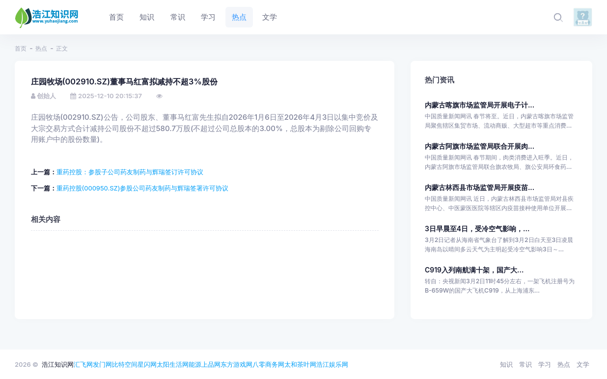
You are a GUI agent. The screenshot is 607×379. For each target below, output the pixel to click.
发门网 (102, 364)
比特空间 (125, 364)
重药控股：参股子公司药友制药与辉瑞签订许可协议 (129, 172)
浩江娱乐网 (332, 364)
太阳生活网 (173, 364)
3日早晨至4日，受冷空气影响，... (477, 228)
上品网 (211, 364)
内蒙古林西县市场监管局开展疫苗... (479, 187)
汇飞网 (83, 364)
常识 (525, 364)
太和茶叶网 (300, 364)
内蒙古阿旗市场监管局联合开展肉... (479, 146)
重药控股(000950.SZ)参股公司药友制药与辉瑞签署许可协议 (142, 188)
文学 (583, 364)
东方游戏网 (236, 364)
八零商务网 (268, 364)
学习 (544, 364)
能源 (195, 364)
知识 (506, 364)
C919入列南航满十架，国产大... (474, 270)
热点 (41, 48)
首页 (21, 48)
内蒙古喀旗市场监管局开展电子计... (479, 105)
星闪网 (147, 364)
